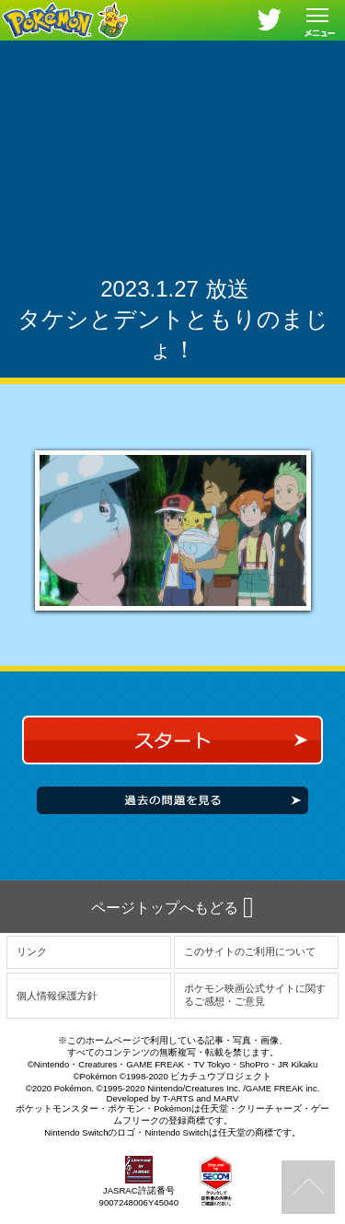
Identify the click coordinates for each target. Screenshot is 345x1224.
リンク (32, 951)
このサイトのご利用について (250, 951)
